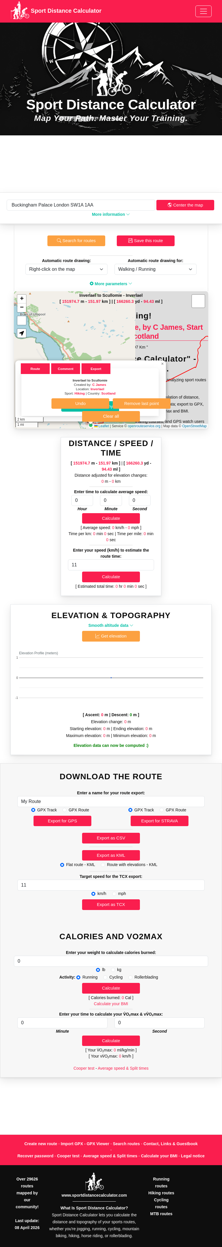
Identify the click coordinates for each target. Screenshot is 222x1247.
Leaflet (101, 426)
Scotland (108, 393)
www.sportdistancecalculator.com (94, 1195)
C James (99, 384)
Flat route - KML (80, 864)
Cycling (116, 977)
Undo (80, 403)
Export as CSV (111, 837)
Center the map (185, 204)
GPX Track (47, 810)
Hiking (80, 393)
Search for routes (76, 240)
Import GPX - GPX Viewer (85, 1143)
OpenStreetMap (194, 426)
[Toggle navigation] (203, 11)
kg (119, 969)
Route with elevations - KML (132, 864)
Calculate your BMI (111, 1003)
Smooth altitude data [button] (111, 625)
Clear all (111, 416)
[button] (90, 425)
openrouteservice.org (144, 426)
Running (89, 977)
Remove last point (141, 403)
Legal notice (193, 1156)
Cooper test (83, 1068)
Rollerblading (146, 977)
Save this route (145, 240)
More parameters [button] (111, 283)
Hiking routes (161, 1193)
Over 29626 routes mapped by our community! (27, 1193)
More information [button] (111, 214)
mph (122, 893)
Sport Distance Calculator (55, 11)
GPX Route (79, 810)
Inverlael (97, 389)
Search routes (126, 1143)
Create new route (40, 1143)
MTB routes (161, 1213)
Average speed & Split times (123, 1068)
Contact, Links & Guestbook (170, 1143)
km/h (101, 893)
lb (103, 969)
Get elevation (111, 635)
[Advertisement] (111, 164)
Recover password (35, 1156)
